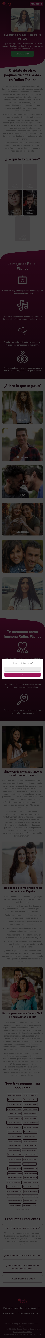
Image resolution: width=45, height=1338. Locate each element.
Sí (22, 674)
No (22, 669)
